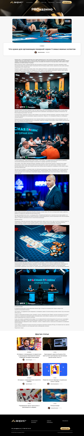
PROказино (51, 2)
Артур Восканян (41, 52)
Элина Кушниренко (54, 383)
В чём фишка (67, 2)
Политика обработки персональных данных (65, 432)
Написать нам (65, 428)
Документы (65, 420)
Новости (37, 2)
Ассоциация (29, 2)
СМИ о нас (43, 2)
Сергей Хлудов (29, 359)
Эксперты (58, 2)
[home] (16, 2)
